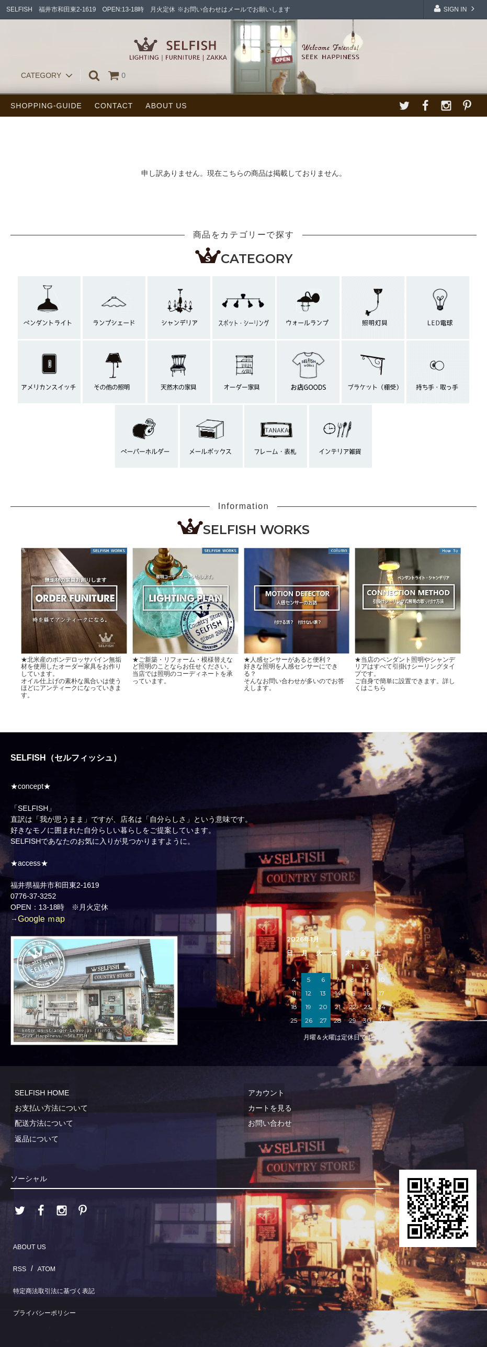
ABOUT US (166, 105)
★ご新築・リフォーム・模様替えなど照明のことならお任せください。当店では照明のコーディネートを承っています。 (182, 670)
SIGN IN (455, 8)
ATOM (41, 1259)
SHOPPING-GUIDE (46, 105)
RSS (18, 1259)
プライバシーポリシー (47, 1290)
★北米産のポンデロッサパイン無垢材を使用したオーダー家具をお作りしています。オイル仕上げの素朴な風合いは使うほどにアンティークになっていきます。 (71, 677)
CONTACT (114, 105)
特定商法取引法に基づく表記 (58, 1275)
